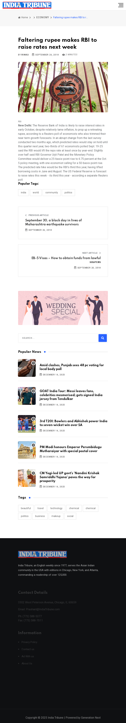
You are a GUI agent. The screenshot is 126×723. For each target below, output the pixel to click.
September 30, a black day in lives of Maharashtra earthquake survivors (53, 222)
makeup (56, 516)
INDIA (23, 192)
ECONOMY (42, 17)
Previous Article (37, 215)
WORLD (36, 192)
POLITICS (68, 192)
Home (23, 17)
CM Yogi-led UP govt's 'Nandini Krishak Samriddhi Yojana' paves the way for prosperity (69, 477)
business (40, 516)
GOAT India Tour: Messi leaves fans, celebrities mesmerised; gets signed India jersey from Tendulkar (71, 395)
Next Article (91, 253)
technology (56, 508)
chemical (74, 508)
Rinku (25, 55)
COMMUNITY (51, 192)
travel (40, 508)
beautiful (26, 508)
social (70, 516)
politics (25, 516)
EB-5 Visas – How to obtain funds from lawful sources (66, 260)
